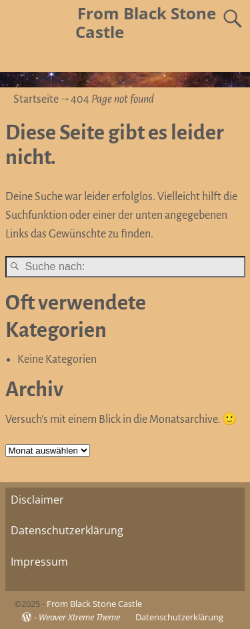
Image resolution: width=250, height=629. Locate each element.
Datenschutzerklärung (67, 530)
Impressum (39, 561)
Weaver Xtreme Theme (79, 617)
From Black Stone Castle (146, 22)
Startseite (36, 99)
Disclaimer (37, 499)
